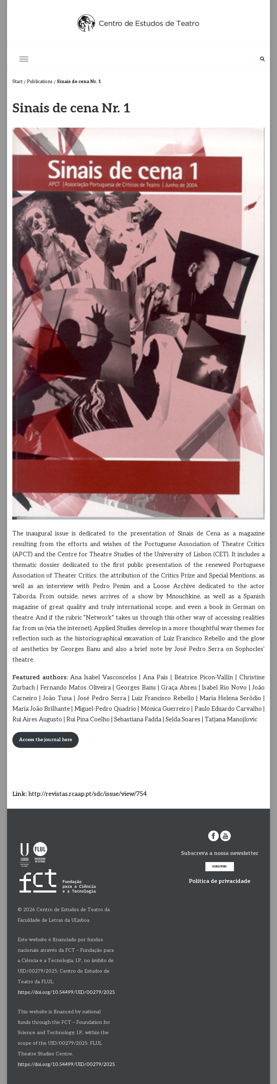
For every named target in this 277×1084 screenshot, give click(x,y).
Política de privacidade (219, 881)
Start (17, 81)
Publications (40, 81)
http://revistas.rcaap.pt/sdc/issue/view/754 (87, 794)
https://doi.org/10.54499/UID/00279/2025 (66, 992)
